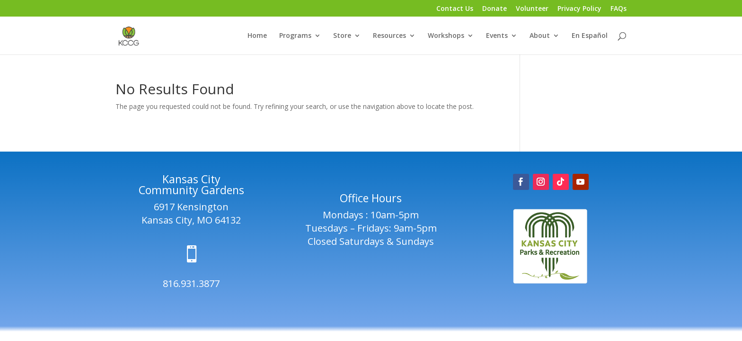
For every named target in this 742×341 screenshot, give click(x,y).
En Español (590, 36)
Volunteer (532, 9)
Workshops (446, 36)
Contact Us (454, 9)
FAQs (618, 9)
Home (257, 36)
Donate (494, 9)
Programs (295, 36)
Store (342, 36)
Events (497, 36)
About (540, 36)
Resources (389, 36)
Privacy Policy (579, 9)
